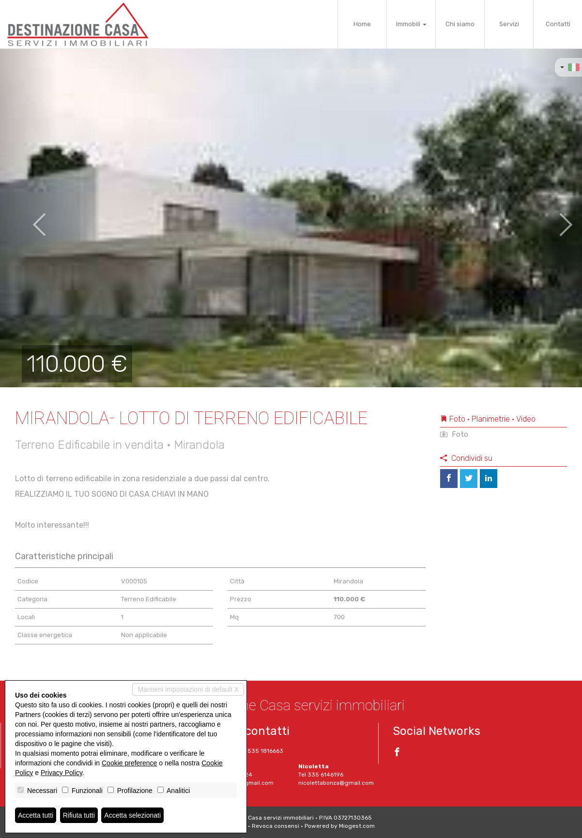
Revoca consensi (275, 826)
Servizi (509, 24)
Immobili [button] (411, 24)
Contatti (558, 24)
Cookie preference (129, 763)
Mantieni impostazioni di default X (188, 689)
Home (362, 24)
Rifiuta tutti (79, 815)
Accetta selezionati (132, 815)
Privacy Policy (61, 773)
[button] (29, 217)
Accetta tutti (35, 815)
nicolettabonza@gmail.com (336, 782)
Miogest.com (357, 826)
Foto (454, 434)
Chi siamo (460, 24)
